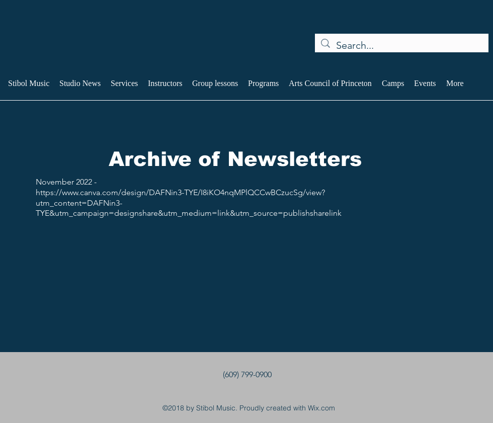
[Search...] (401, 45)
